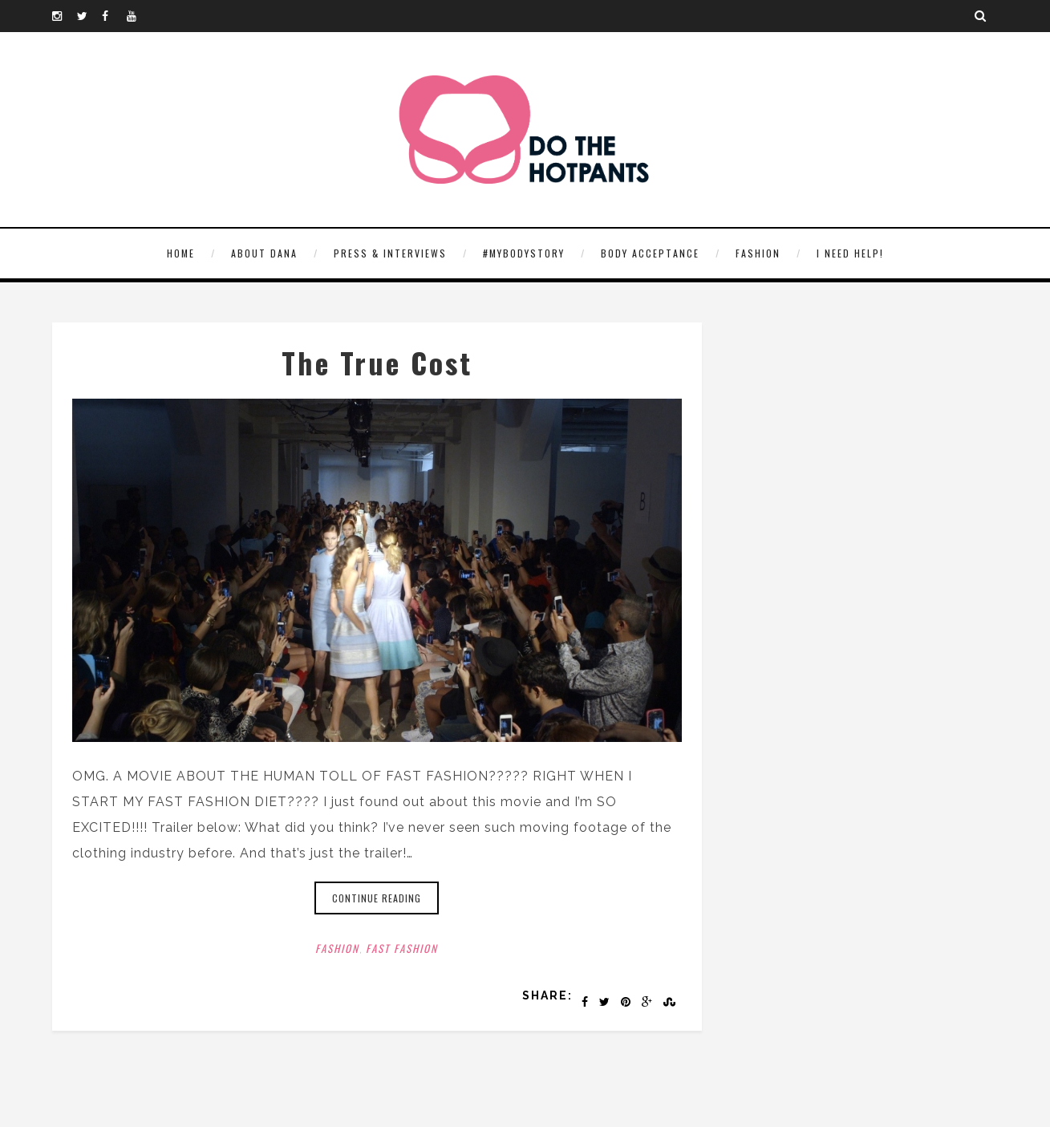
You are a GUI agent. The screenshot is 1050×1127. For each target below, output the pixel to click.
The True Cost (377, 362)
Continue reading (376, 898)
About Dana (264, 253)
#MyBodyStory (524, 253)
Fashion (758, 253)
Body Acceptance (650, 253)
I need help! (850, 253)
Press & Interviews (390, 253)
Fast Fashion (402, 948)
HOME (181, 253)
